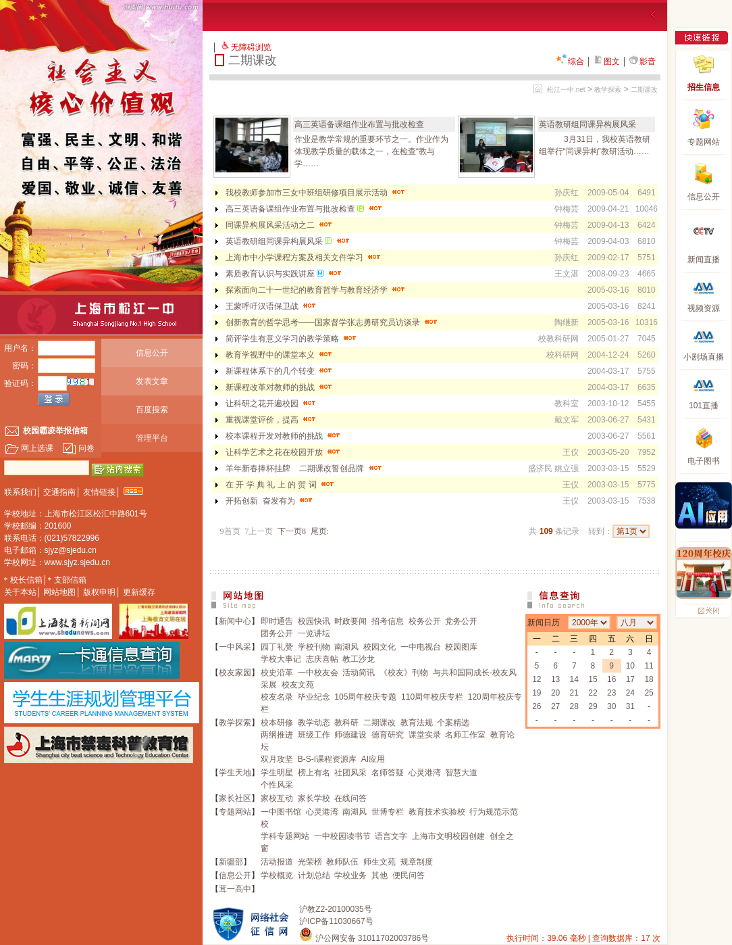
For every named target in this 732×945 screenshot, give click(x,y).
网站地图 (59, 592)
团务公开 (277, 633)
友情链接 (99, 492)
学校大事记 (281, 659)
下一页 (292, 531)
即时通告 (277, 621)
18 (648, 679)
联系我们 (20, 492)
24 (630, 693)
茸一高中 (235, 889)
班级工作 (314, 735)
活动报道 (277, 862)
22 (592, 693)
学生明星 (277, 772)
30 (611, 706)
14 (574, 679)
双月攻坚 (277, 759)
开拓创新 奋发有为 (270, 501)
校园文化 (379, 647)
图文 (606, 61)
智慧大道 (461, 772)
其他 (379, 875)
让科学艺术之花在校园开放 (284, 452)
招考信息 (387, 621)
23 (611, 693)
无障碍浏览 (251, 47)
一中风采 (235, 647)
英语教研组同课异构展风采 (587, 124)
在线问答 (350, 798)
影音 (642, 61)
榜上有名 (314, 772)
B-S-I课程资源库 (327, 759)
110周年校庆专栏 (432, 697)
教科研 (346, 722)
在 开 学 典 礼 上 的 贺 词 (281, 484)
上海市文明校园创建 (448, 836)
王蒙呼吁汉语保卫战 (272, 306)
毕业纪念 (314, 697)
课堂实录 (425, 735)
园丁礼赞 (277, 647)
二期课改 (644, 89)
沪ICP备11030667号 (336, 921)
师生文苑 (379, 862)
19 (536, 693)
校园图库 (461, 647)
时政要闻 (350, 621)
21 (574, 693)
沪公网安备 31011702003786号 (364, 938)
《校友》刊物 (404, 672)
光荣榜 (310, 862)
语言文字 (391, 836)
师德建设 (350, 735)
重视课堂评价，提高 (272, 420)
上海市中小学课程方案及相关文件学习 (304, 257)
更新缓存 (139, 592)
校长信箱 (26, 580)
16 (611, 679)
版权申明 (99, 592)
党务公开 (461, 621)
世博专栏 (387, 812)
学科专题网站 (285, 836)
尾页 (320, 531)
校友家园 (235, 672)
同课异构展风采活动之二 (280, 225)
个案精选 (453, 722)
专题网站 (235, 812)
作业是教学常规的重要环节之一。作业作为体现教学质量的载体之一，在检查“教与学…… (371, 151)
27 (555, 706)
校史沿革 (277, 672)
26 (536, 706)
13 (555, 679)
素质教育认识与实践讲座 (285, 273)
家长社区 (235, 798)
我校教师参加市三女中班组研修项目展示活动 (316, 192)
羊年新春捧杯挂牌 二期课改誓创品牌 (305, 468)
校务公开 (425, 621)
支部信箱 (70, 580)
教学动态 (314, 722)
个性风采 (277, 785)
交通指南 (59, 492)
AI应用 (373, 759)
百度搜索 (152, 409)
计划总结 (314, 875)
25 (648, 693)
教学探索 (607, 89)
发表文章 (152, 381)
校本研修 (277, 722)
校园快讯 (314, 621)
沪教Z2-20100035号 (335, 909)
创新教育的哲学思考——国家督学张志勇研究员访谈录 (333, 322)
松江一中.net (566, 89)
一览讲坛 (314, 633)
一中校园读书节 (342, 836)
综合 (570, 61)
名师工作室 (465, 735)
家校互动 (277, 798)
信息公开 (152, 353)
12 (536, 679)
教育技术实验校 (437, 812)
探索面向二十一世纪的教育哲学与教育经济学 (316, 290)
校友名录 (277, 697)
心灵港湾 (425, 772)
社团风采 (350, 772)
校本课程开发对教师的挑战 (284, 436)
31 (630, 706)
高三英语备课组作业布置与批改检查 (359, 124)
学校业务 (350, 875)
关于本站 (20, 592)
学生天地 (235, 772)
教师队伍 (342, 862)
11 (648, 666)
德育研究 (387, 735)
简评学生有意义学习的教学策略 (292, 338)
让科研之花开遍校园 (272, 403)
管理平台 (152, 438)
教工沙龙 (358, 659)
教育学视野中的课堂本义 (280, 355)
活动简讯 (358, 672)
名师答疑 (387, 772)
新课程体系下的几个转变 (280, 371)
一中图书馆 (281, 812)
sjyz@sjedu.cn (71, 550)
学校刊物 (314, 647)
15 (592, 679)
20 (555, 693)
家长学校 (314, 798)
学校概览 (277, 875)
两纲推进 (277, 735)
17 (630, 679)
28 (574, 706)
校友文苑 (298, 684)
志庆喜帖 (322, 659)
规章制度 (416, 862)
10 (630, 666)
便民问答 (408, 875)
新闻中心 (235, 621)
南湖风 (346, 647)
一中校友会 (318, 672)
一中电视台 (420, 647)
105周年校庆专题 (365, 697)
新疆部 (231, 862)
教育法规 (416, 722)
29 (592, 706)
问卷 (78, 448)
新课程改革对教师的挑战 (280, 387)
